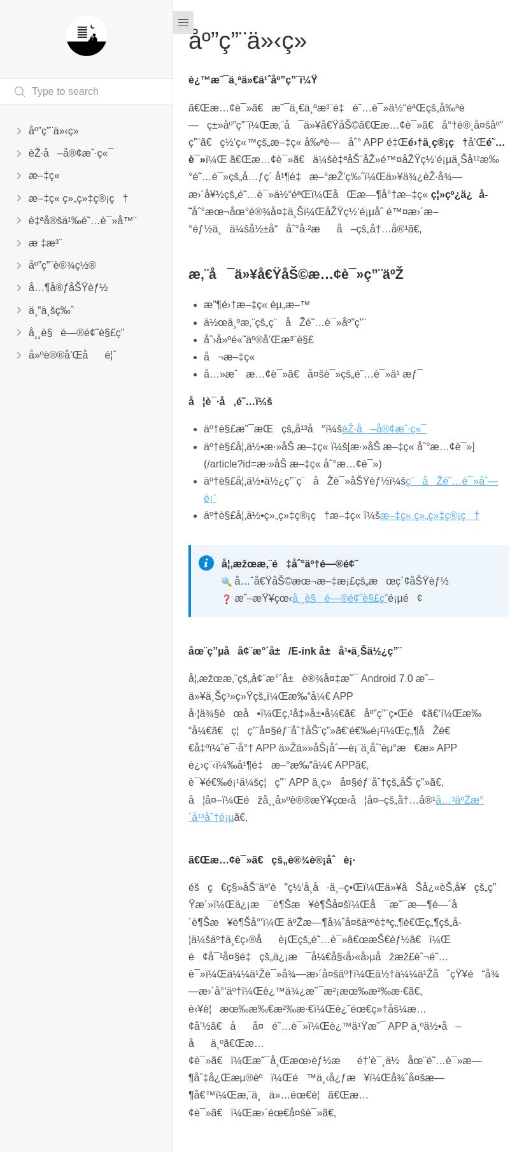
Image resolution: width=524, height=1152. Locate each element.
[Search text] (86, 91)
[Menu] (183, 22)
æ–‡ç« (45, 175)
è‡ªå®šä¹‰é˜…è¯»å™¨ (83, 220)
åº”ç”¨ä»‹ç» (58, 130)
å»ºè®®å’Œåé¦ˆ (73, 355)
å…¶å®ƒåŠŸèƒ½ (68, 287)
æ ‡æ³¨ (45, 243)
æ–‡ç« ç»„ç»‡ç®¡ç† (78, 198)
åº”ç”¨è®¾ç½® (62, 265)
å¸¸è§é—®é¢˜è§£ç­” (76, 332)
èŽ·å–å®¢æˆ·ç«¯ (71, 153)
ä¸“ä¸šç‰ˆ (51, 310)
